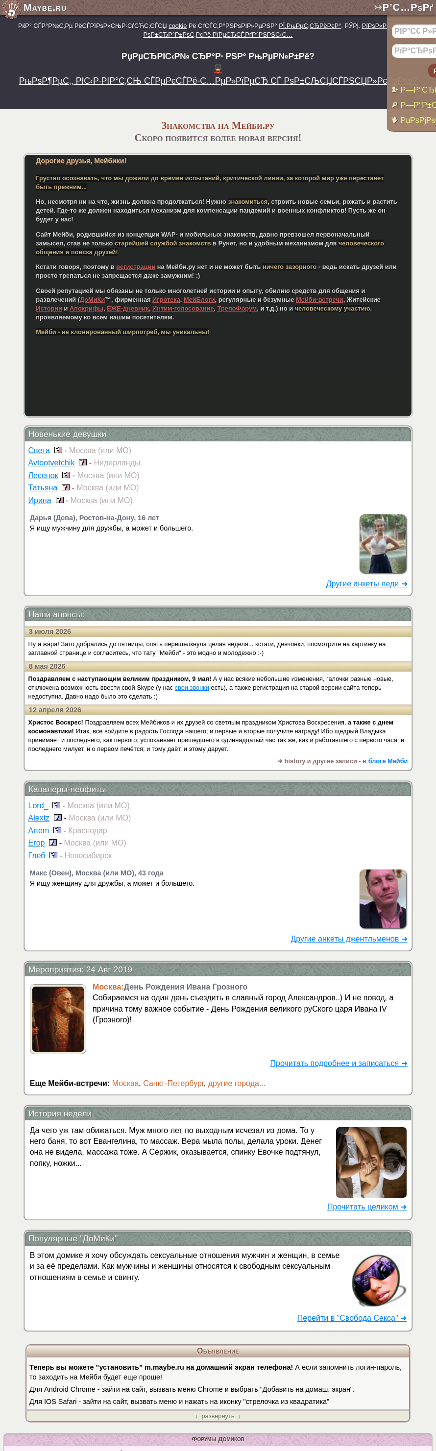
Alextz (39, 818)
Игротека (166, 299)
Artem (38, 830)
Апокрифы (86, 308)
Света (39, 450)
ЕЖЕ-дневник (128, 308)
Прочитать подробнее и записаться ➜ (339, 1063)
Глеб (37, 855)
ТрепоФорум (237, 308)
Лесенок (43, 475)
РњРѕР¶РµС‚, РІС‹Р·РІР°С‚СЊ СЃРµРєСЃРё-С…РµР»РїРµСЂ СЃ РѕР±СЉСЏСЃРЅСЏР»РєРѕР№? (218, 81)
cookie (178, 25)
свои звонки (192, 687)
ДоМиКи (92, 299)
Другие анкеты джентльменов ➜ (349, 939)
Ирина (39, 500)
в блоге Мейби (385, 761)
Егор (36, 843)
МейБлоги (199, 299)
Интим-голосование (183, 308)
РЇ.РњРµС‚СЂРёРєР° (310, 25)
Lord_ (38, 805)
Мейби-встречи (319, 299)
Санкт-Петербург (173, 1083)
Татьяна (43, 488)
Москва (125, 1083)
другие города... (237, 1083)
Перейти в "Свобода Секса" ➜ (352, 1318)
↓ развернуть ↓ (218, 1416)
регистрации (135, 266)
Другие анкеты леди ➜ (367, 584)
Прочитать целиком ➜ (367, 1207)
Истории (49, 308)
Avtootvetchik (51, 463)
